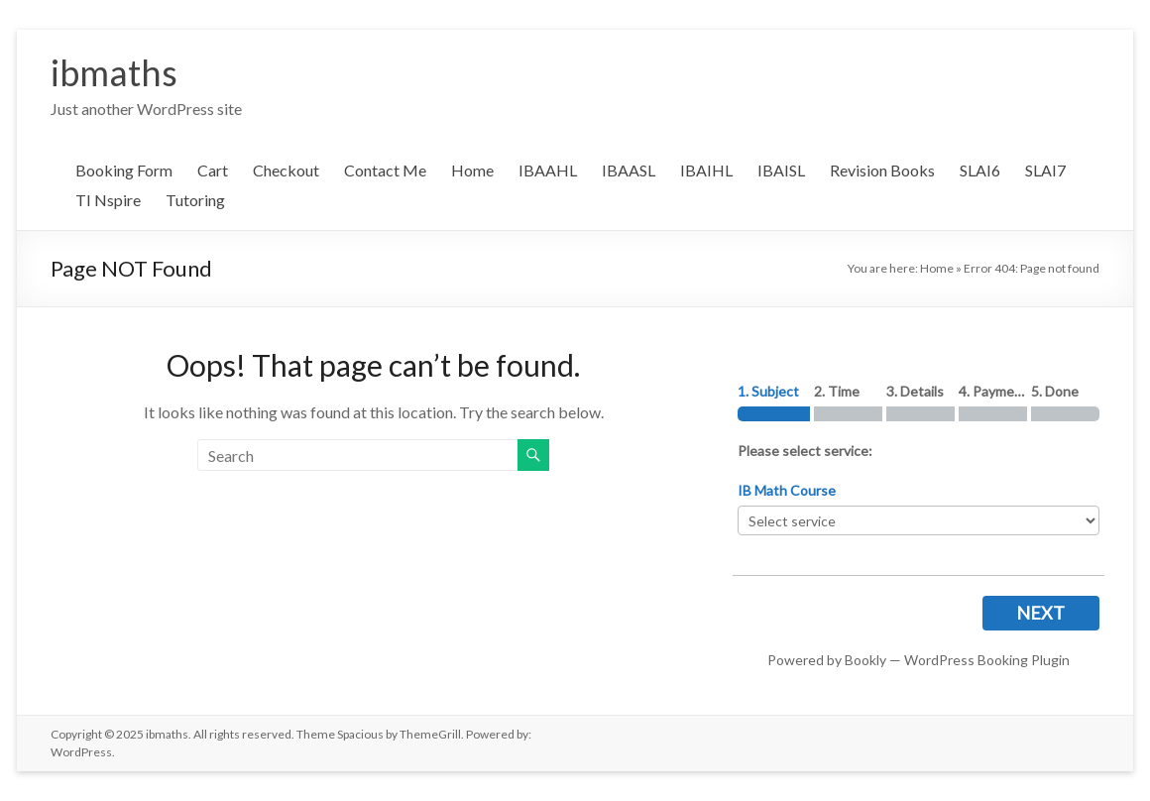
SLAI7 (1045, 170)
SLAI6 (980, 170)
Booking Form (123, 170)
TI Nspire (108, 199)
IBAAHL (547, 170)
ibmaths (114, 72)
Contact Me (385, 170)
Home (472, 170)
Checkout (286, 170)
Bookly (865, 659)
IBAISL (781, 170)
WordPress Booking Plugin (987, 659)
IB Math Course (787, 490)
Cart (212, 170)
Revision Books (882, 170)
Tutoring (195, 199)
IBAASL (628, 170)
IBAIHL (706, 170)
